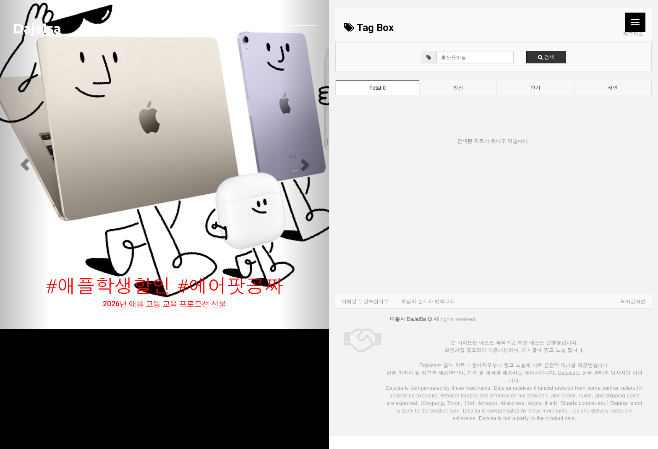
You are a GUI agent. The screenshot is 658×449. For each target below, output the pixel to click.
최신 (458, 87)
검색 (546, 56)
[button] (25, 164)
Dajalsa (37, 29)
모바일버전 (632, 301)
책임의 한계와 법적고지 (428, 301)
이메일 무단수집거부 (365, 301)
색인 (613, 87)
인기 (535, 87)
